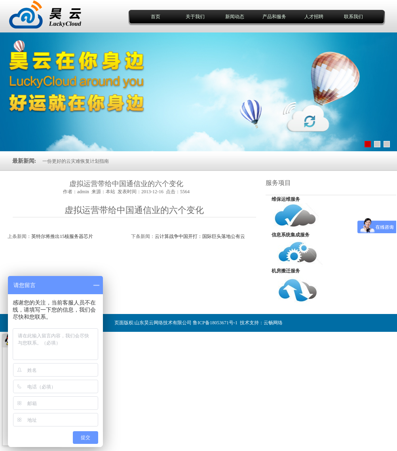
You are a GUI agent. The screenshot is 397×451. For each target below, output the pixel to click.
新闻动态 (234, 16)
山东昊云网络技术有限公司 (163, 322)
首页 (155, 16)
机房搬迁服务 (286, 271)
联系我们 (353, 16)
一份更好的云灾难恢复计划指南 (75, 161)
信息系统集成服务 (291, 235)
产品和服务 (274, 16)
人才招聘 (313, 16)
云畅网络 (273, 322)
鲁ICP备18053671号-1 (215, 322)
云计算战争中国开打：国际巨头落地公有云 (200, 236)
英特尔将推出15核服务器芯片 (62, 236)
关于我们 (195, 16)
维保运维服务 (286, 199)
